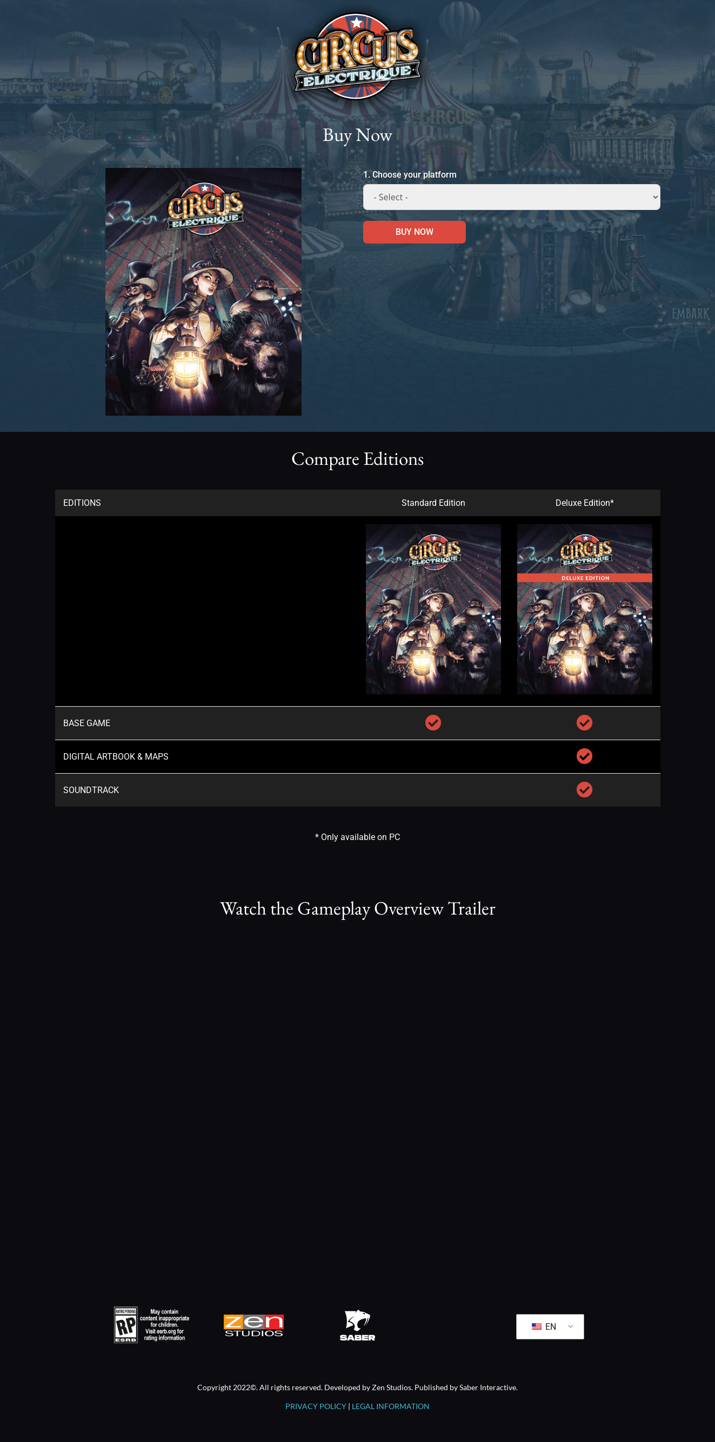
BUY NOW (414, 232)
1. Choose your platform (410, 175)
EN (544, 1327)
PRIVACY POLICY (315, 1406)
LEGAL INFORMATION (391, 1406)
